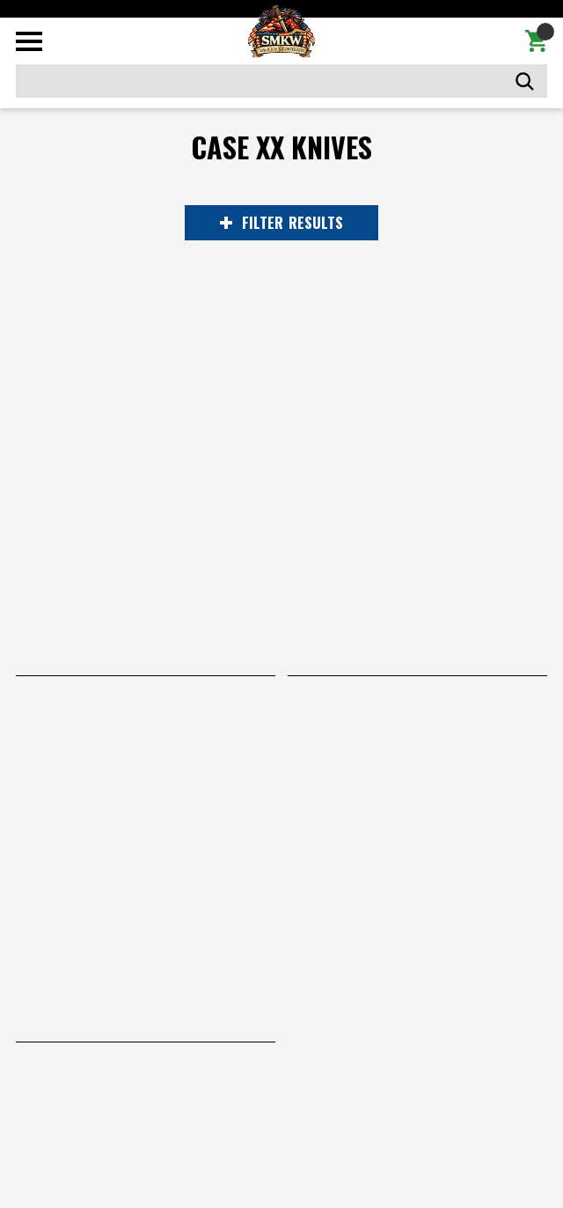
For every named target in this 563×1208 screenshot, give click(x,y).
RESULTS (281, 222)
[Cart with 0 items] (536, 41)
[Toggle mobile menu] (29, 41)
